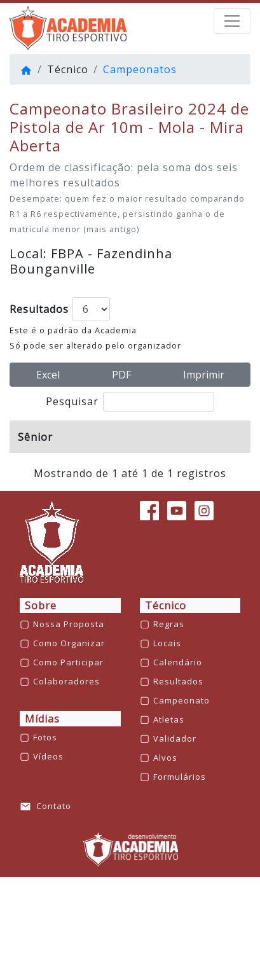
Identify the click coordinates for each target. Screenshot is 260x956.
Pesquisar (130, 402)
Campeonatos (140, 69)
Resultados (39, 309)
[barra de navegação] (232, 21)
